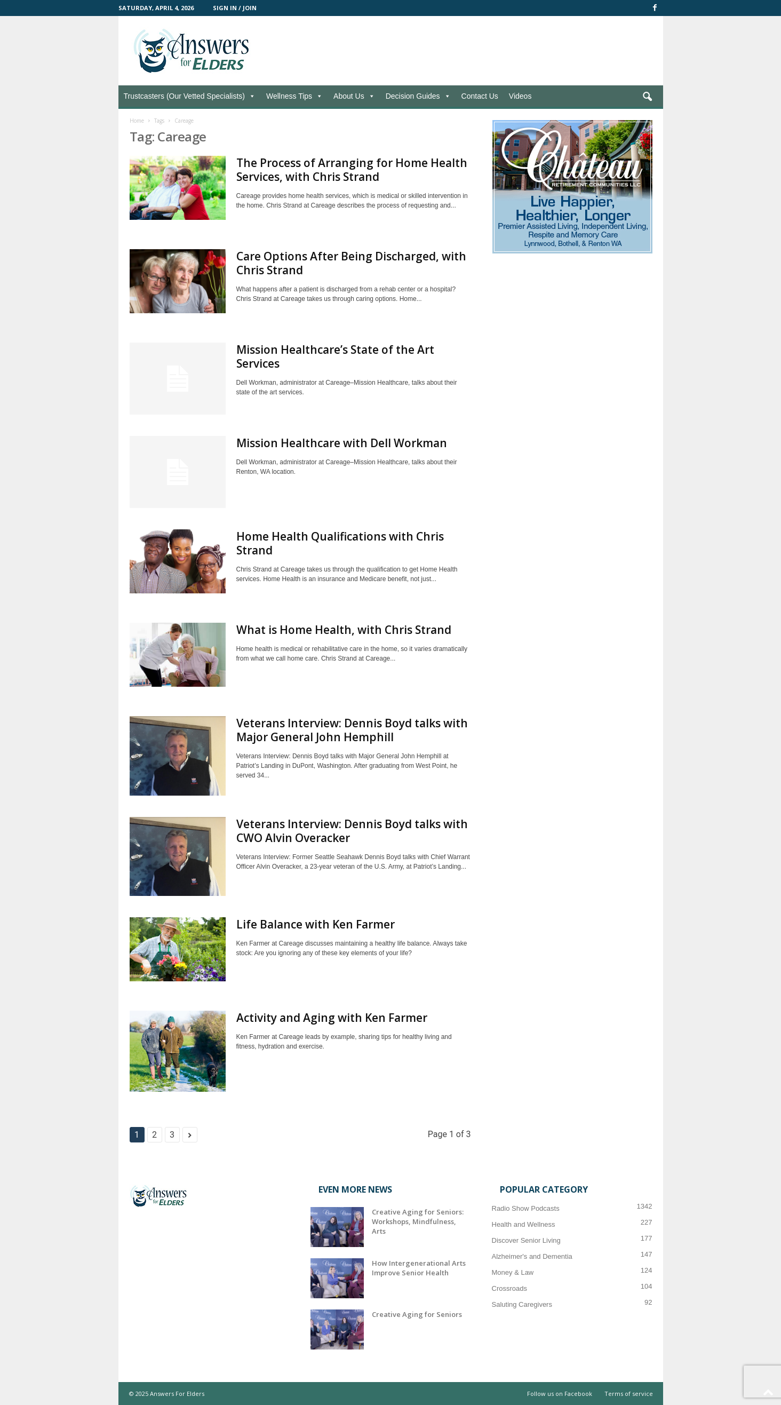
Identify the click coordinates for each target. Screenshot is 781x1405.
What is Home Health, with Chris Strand (343, 629)
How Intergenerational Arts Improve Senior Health (419, 1267)
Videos (520, 96)
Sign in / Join (235, 8)
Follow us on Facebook (559, 1394)
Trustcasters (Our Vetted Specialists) (190, 96)
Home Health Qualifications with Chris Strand (340, 543)
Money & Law (513, 1272)
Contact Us (479, 96)
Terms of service (628, 1394)
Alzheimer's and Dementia (532, 1256)
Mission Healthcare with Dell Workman (341, 442)
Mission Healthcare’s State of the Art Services (335, 356)
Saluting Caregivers (522, 1304)
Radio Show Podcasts (526, 1208)
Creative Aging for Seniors (417, 1314)
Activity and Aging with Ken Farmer (331, 1017)
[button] (647, 97)
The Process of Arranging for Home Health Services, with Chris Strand (351, 169)
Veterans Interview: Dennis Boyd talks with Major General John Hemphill (352, 730)
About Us (354, 96)
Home (137, 120)
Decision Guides (418, 96)
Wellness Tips (294, 96)
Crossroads (509, 1288)
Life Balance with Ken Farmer (315, 924)
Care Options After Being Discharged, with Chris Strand (351, 263)
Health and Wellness (523, 1224)
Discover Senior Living (526, 1240)
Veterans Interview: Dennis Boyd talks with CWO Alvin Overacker (352, 830)
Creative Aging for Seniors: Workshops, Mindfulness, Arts (418, 1221)
